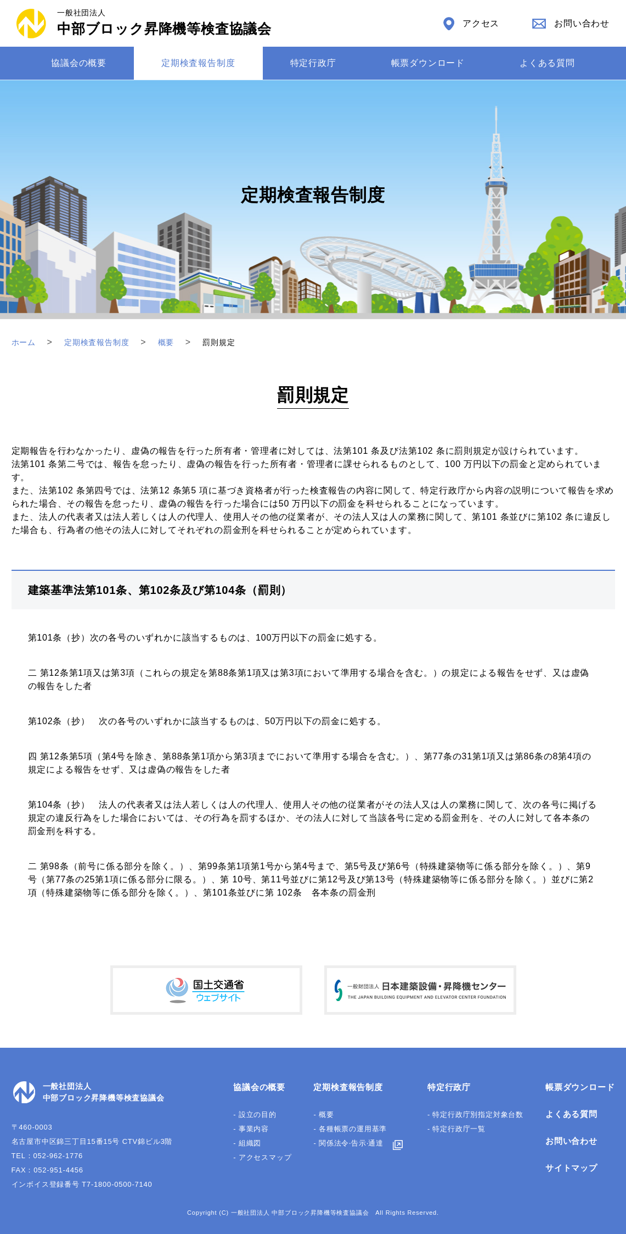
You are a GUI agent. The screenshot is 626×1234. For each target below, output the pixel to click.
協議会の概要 (78, 63)
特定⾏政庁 (313, 63)
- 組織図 (247, 1143)
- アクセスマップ (262, 1157)
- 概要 (323, 1114)
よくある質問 (547, 63)
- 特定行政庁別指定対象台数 (475, 1114)
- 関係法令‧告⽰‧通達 (348, 1143)
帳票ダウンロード (428, 63)
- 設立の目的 (255, 1114)
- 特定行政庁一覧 (456, 1129)
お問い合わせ (571, 1141)
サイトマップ (571, 1167)
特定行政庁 (449, 1087)
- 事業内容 (251, 1129)
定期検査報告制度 (198, 63)
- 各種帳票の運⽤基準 (350, 1129)
